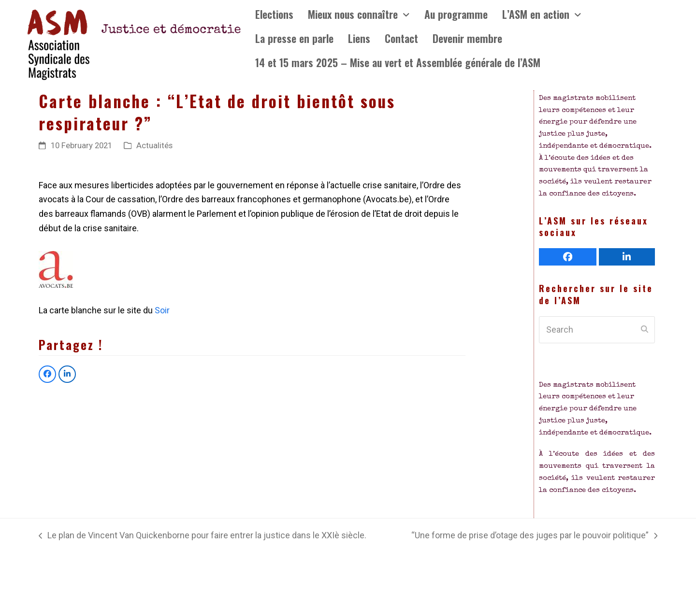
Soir (161, 310)
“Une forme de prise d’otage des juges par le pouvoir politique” (534, 536)
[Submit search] (644, 330)
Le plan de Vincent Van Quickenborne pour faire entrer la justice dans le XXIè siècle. (202, 536)
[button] (47, 374)
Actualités (154, 145)
